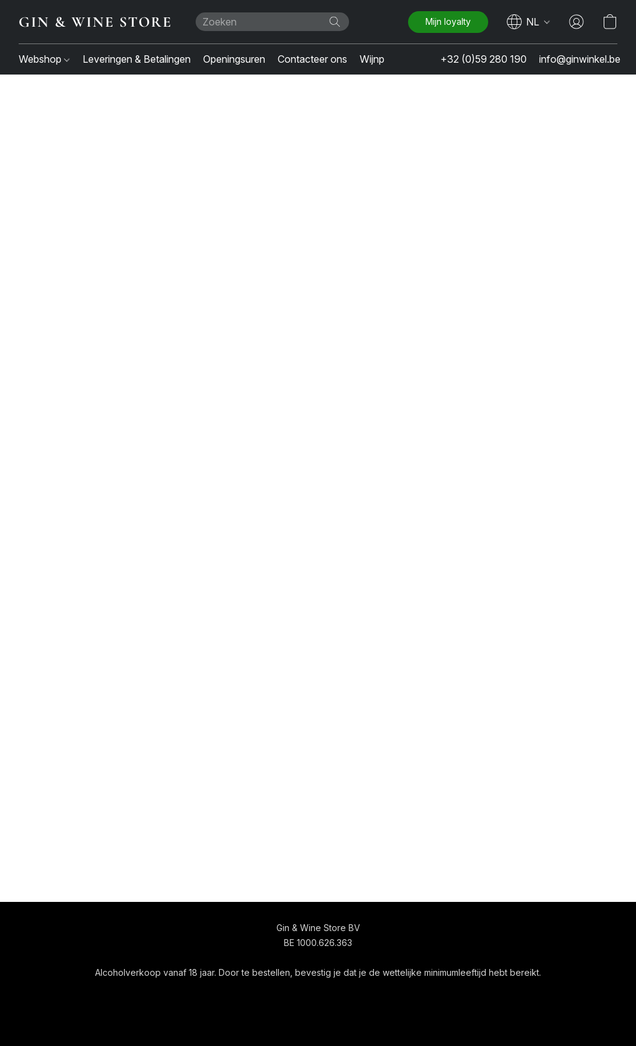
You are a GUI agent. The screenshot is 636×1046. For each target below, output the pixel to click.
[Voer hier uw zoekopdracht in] (272, 21)
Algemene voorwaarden (282, 995)
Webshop (44, 59)
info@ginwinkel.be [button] (579, 59)
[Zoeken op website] (334, 21)
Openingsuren (234, 59)
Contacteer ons (312, 59)
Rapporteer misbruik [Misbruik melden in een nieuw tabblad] (436, 995)
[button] (95, 21)
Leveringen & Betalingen (137, 59)
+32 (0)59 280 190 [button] (483, 59)
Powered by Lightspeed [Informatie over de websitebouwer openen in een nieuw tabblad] (318, 1019)
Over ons (363, 995)
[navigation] (528, 22)
